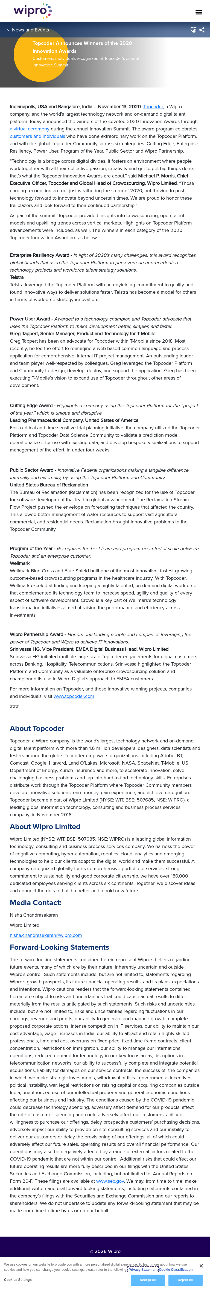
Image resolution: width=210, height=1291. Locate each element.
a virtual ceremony (30, 128)
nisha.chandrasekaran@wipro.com (46, 935)
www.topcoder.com (74, 696)
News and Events (30, 29)
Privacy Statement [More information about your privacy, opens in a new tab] (143, 1270)
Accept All (148, 1281)
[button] (193, 30)
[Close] (201, 1266)
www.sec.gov (110, 1181)
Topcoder (153, 106)
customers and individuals (37, 136)
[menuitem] (202, 30)
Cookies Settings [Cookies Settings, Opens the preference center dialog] (18, 1280)
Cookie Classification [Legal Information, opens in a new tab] (175, 1270)
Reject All (185, 1281)
